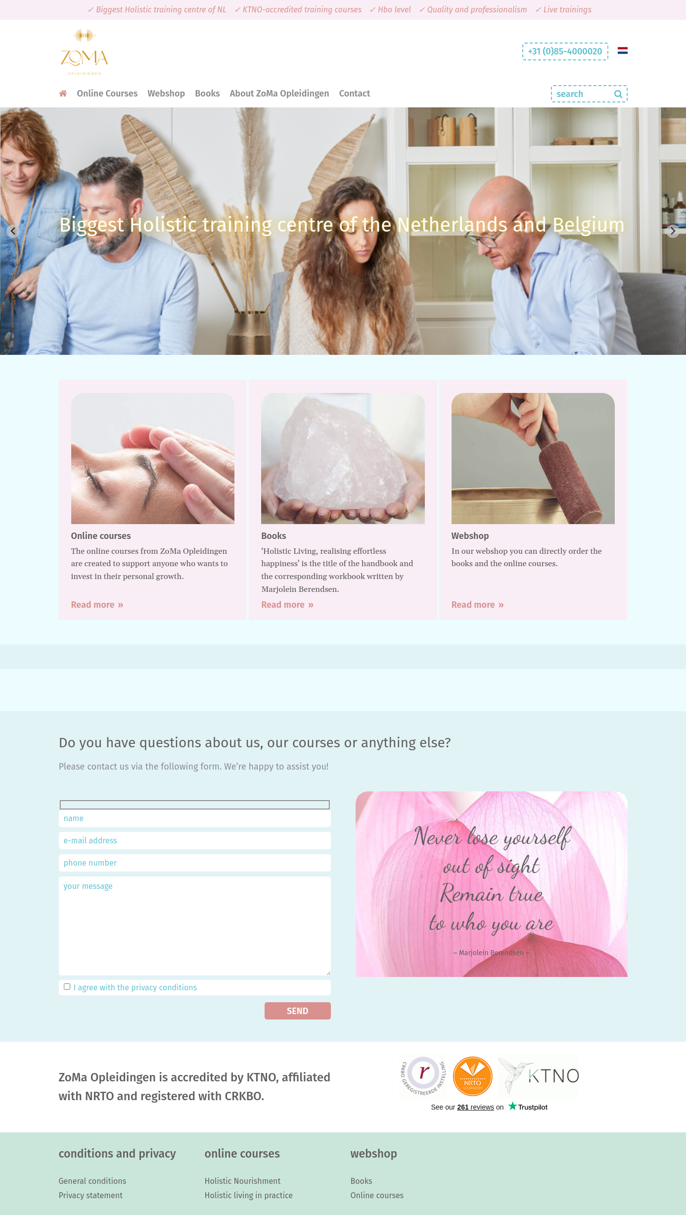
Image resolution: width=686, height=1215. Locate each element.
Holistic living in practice (249, 1195)
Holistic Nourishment (243, 1181)
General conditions (93, 1181)
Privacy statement (91, 1195)
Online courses (377, 1195)
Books (361, 1181)
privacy (144, 987)
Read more (93, 604)
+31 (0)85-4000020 (565, 51)
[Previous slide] (13, 231)
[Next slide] (673, 231)
